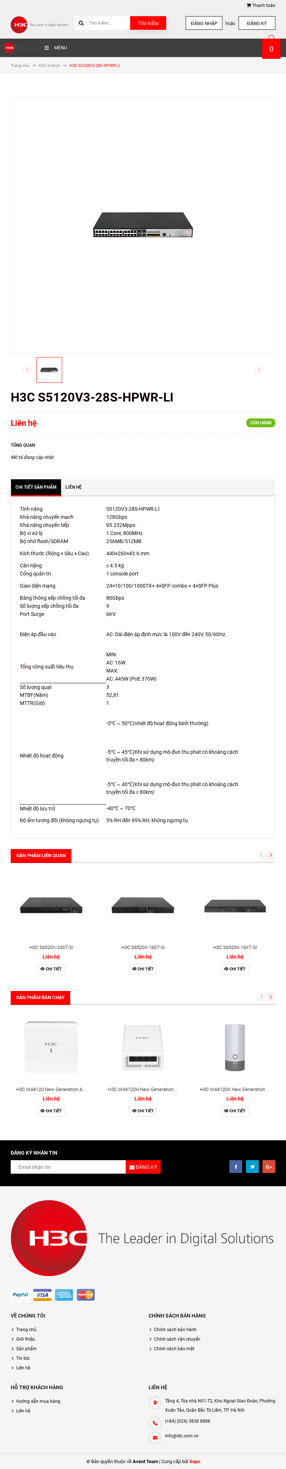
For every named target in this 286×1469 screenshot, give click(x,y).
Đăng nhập (204, 23)
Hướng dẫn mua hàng (38, 1401)
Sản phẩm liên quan (41, 855)
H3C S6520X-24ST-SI (51, 947)
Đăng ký (257, 23)
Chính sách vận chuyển (177, 1339)
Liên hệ (23, 1367)
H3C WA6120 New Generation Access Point (61, 1089)
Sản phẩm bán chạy (40, 997)
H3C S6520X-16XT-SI (235, 947)
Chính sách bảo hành (175, 1329)
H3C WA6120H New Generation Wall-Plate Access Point (166, 1089)
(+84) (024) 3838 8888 (187, 1421)
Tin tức (23, 1358)
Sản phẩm (26, 1348)
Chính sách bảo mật (174, 1348)
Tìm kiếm (148, 23)
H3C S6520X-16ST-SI (143, 947)
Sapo (194, 1461)
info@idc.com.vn (182, 1435)
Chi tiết (51, 969)
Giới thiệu (25, 1339)
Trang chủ (26, 1329)
